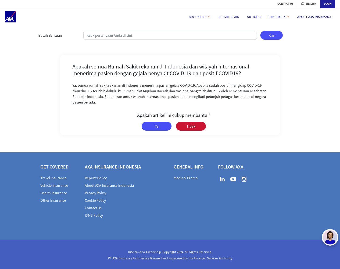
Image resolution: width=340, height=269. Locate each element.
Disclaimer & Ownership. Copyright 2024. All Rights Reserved (169, 252)
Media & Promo (186, 178)
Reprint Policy (96, 178)
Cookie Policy (95, 200)
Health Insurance (53, 192)
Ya (156, 126)
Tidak (190, 126)
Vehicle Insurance (54, 185)
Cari (272, 35)
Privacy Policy (95, 192)
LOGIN (328, 3)
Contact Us (93, 207)
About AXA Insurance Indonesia (109, 185)
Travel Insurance (53, 178)
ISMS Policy (94, 215)
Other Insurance (53, 200)
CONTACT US (285, 3)
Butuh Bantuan (50, 35)
